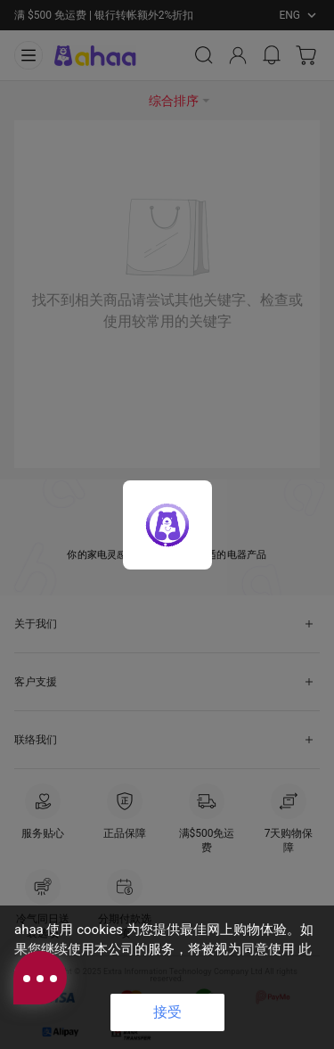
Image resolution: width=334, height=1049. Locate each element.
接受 (167, 1012)
